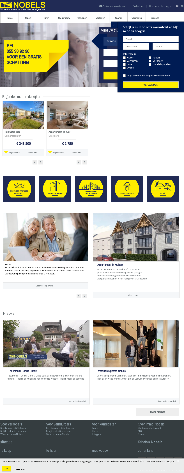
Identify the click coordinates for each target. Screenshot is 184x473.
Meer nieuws (133, 295)
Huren (46, 18)
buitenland (145, 450)
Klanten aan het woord (149, 428)
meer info (32, 152)
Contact (155, 18)
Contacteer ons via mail (112, 6)
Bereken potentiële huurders (60, 428)
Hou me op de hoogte (160, 6)
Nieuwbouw (64, 18)
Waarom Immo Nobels (11, 434)
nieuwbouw (100, 450)
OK (6, 468)
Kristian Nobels (150, 441)
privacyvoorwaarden (159, 75)
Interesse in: (130, 54)
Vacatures (137, 18)
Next (41, 161)
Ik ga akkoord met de (148, 75)
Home (9, 18)
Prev (36, 161)
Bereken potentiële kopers (13, 428)
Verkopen (82, 18)
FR (182, 6)
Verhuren (100, 18)
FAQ (140, 431)
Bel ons (138, 6)
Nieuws (141, 434)
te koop (5, 450)
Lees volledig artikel (44, 285)
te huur (51, 450)
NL (177, 6)
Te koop (111, 41)
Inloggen (96, 434)
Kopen (28, 18)
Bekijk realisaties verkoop (13, 431)
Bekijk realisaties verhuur (58, 431)
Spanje (118, 18)
